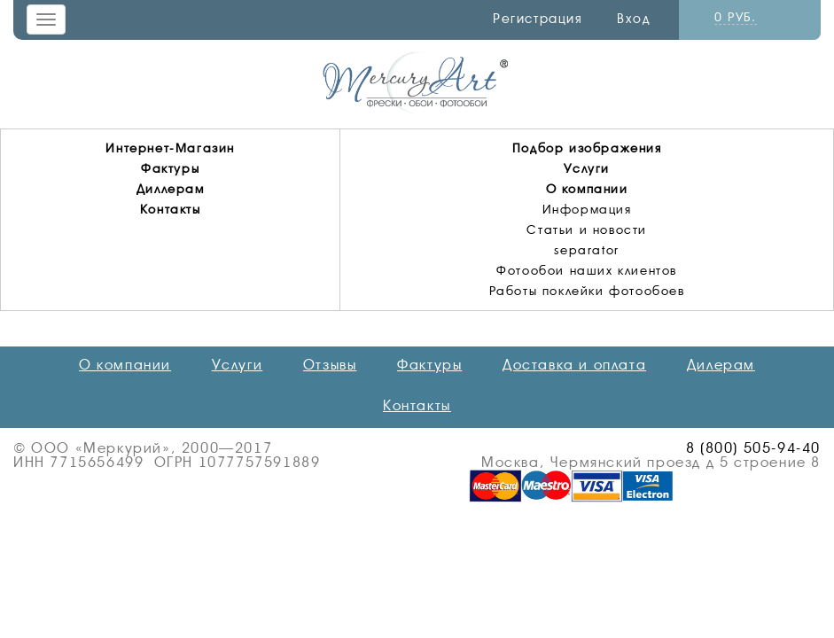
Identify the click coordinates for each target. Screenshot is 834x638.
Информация (587, 209)
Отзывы (330, 365)
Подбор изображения (587, 148)
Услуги (587, 168)
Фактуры (170, 168)
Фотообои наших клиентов (586, 270)
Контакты (170, 209)
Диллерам (170, 189)
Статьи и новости (586, 229)
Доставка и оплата (574, 365)
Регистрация (538, 19)
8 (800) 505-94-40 (753, 448)
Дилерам (721, 365)
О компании (587, 189)
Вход (633, 19)
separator (586, 250)
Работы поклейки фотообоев (587, 291)
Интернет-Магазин (170, 148)
